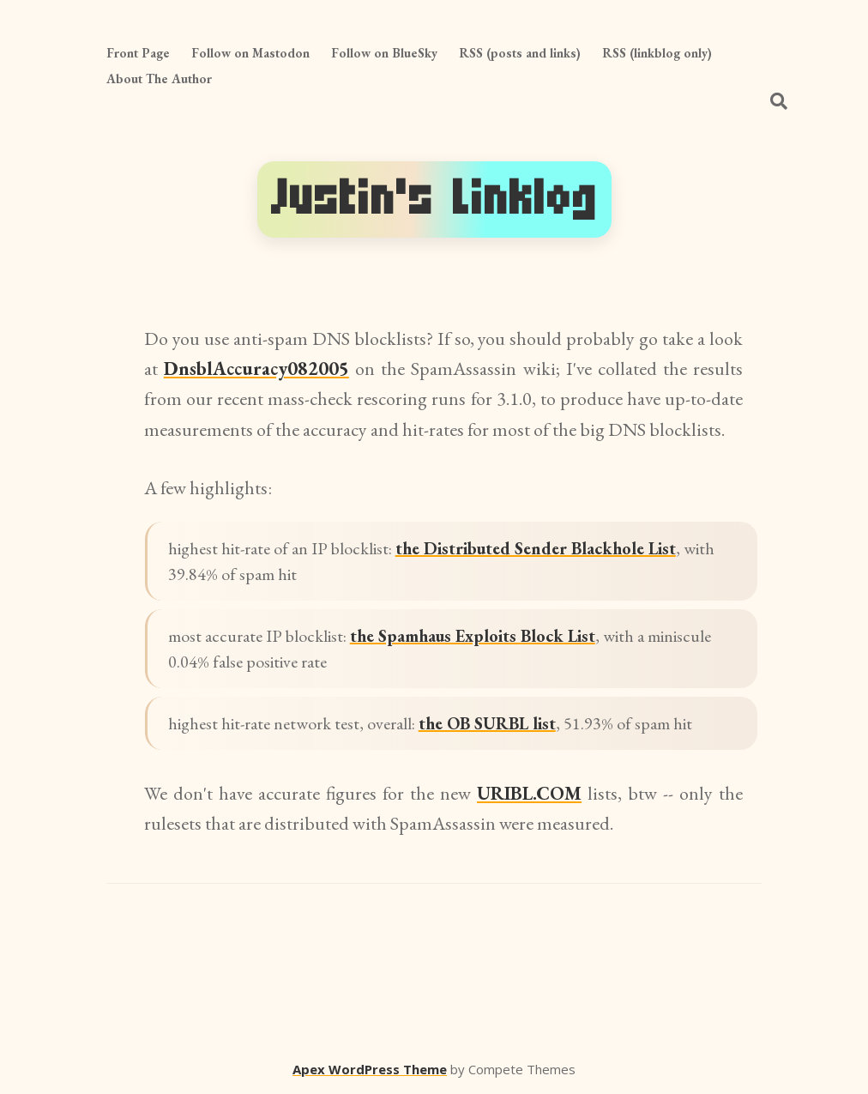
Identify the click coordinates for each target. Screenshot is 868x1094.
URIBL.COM (529, 793)
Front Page (138, 53)
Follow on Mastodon (250, 53)
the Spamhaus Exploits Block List (472, 636)
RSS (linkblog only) (657, 53)
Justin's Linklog (434, 199)
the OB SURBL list (487, 723)
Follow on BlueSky (384, 53)
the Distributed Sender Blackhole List (535, 548)
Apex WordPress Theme (369, 1069)
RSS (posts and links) (520, 53)
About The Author (159, 78)
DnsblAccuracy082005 (256, 368)
